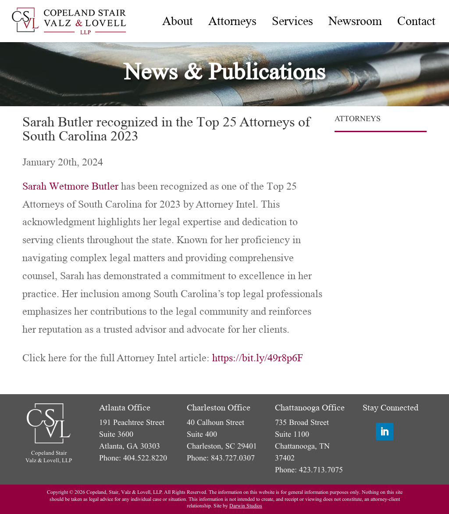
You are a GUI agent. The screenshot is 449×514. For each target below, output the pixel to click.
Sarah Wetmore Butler (70, 186)
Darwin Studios (245, 506)
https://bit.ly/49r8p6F (257, 357)
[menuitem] (177, 21)
